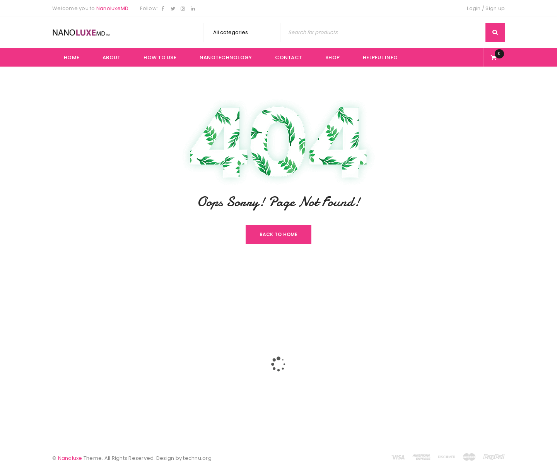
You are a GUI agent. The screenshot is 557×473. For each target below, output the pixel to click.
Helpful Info (298, 364)
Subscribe (386, 395)
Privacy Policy (313, 379)
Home (215, 351)
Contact (217, 406)
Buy (289, 351)
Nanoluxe (70, 458)
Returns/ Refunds (318, 393)
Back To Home (279, 234)
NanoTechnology (229, 392)
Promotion (309, 407)
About (214, 364)
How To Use (222, 378)
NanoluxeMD (112, 8)
